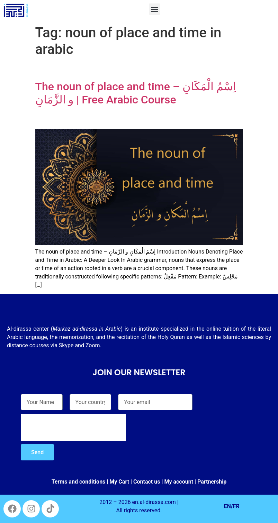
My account (178, 481)
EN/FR (232, 506)
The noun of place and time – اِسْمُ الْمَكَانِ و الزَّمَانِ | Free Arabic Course (135, 93)
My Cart (119, 481)
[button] (154, 9)
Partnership (211, 481)
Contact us (146, 481)
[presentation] (73, 427)
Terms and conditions (79, 481)
